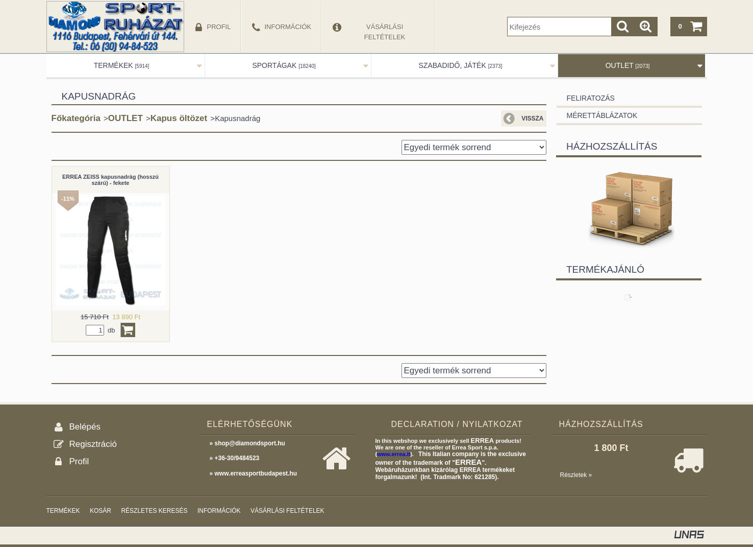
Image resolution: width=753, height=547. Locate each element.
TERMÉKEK (121, 65)
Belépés (85, 427)
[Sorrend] (473, 147)
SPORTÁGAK (283, 65)
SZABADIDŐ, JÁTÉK (461, 65)
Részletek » (576, 475)
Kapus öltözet (178, 118)
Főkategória (76, 118)
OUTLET (628, 65)
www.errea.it (393, 454)
